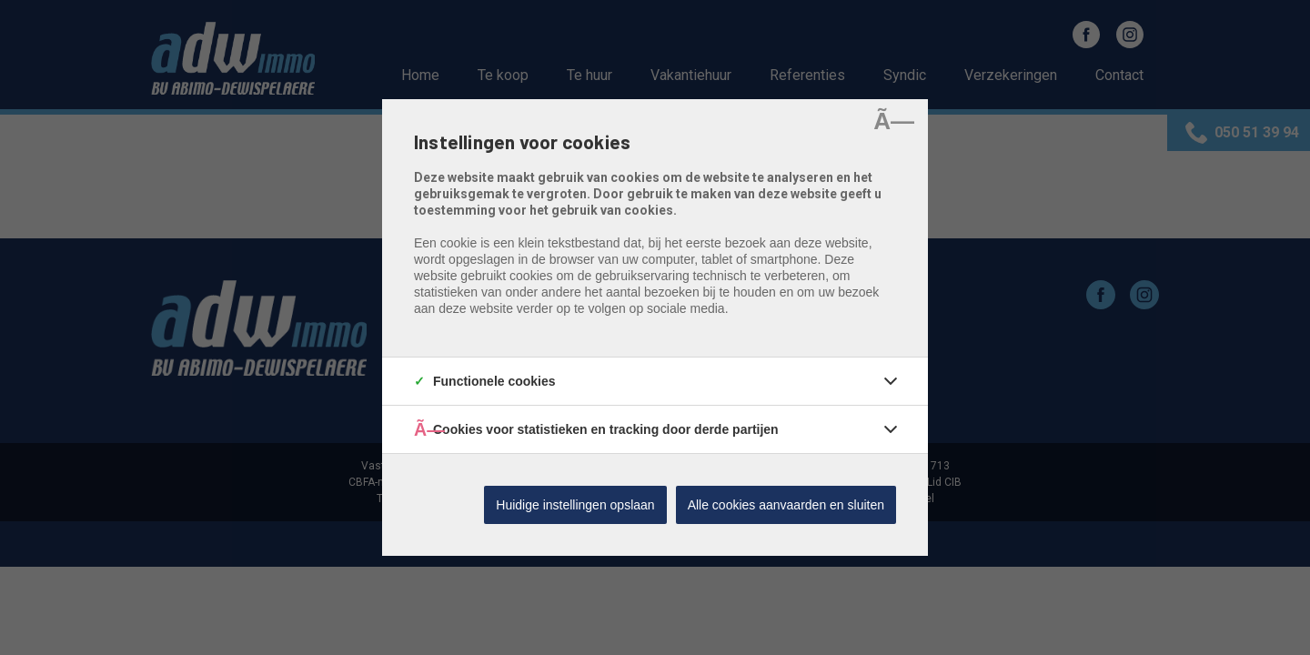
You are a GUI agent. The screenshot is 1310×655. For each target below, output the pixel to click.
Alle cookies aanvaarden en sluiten (786, 505)
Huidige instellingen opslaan (575, 505)
